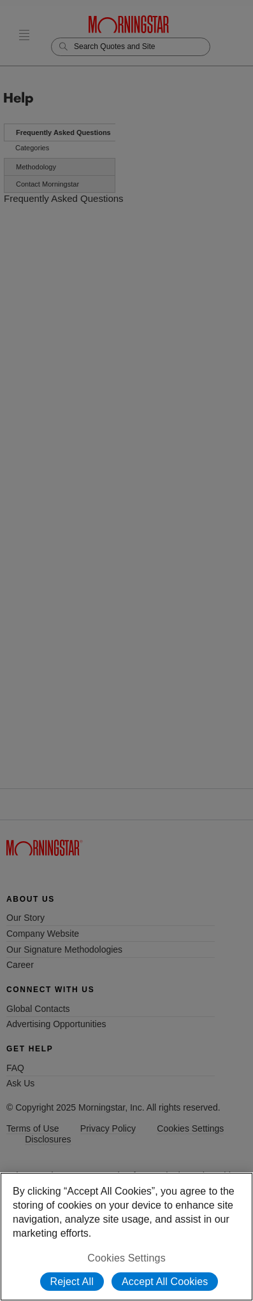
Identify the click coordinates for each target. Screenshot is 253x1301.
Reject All (72, 1281)
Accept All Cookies (165, 1281)
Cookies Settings (126, 1258)
